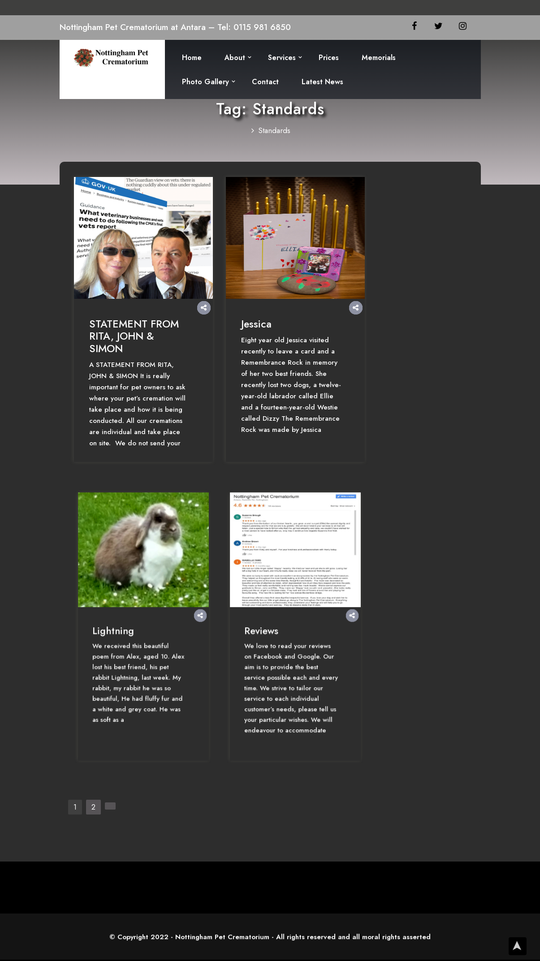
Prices (329, 57)
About (235, 57)
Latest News (322, 82)
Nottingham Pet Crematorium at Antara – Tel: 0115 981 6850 (175, 27)
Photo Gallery (205, 82)
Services (282, 57)
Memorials (379, 57)
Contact (265, 82)
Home (192, 57)
